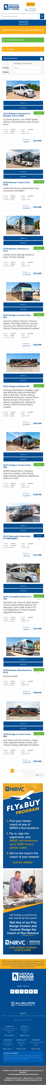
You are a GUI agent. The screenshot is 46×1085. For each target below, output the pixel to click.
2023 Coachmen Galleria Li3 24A (17, 597)
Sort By (6, 68)
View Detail (23, 108)
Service (15, 1016)
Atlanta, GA (9, 1026)
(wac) (29, 139)
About (16, 1020)
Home (4, 1016)
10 (28, 72)
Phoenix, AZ (36, 1040)
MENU (23, 23)
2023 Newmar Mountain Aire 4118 (17, 671)
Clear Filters (9, 49)
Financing (40, 1016)
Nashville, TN (21, 1040)
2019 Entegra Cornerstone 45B (17, 735)
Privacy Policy (28, 1078)
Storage (22, 1016)
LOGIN (31, 4)
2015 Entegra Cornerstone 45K (17, 466)
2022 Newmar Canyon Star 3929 (16, 183)
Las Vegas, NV (7, 1040)
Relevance (28, 67)
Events (33, 1016)
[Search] (21, 16)
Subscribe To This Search (13, 40)
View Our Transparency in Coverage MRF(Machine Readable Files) (22, 1079)
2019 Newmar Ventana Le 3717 (16, 250)
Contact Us (23, 103)
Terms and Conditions (13, 1078)
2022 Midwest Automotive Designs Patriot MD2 (16, 114)
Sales (9, 1016)
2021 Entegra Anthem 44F (16, 386)
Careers (30, 1020)
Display (6, 72)
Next (39, 775)
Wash (27, 1016)
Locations (22, 1020)
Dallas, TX (24, 1026)
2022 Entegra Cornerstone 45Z (17, 316)
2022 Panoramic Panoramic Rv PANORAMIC (17, 537)
